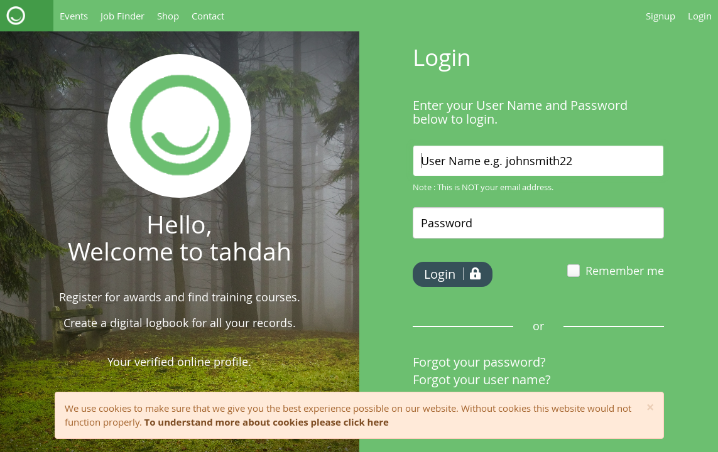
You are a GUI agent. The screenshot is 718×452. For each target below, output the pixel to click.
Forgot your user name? (482, 379)
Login (700, 15)
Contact (208, 15)
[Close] (650, 408)
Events (74, 15)
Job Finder (122, 15)
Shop (168, 15)
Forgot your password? (479, 361)
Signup (660, 15)
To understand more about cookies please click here (266, 422)
